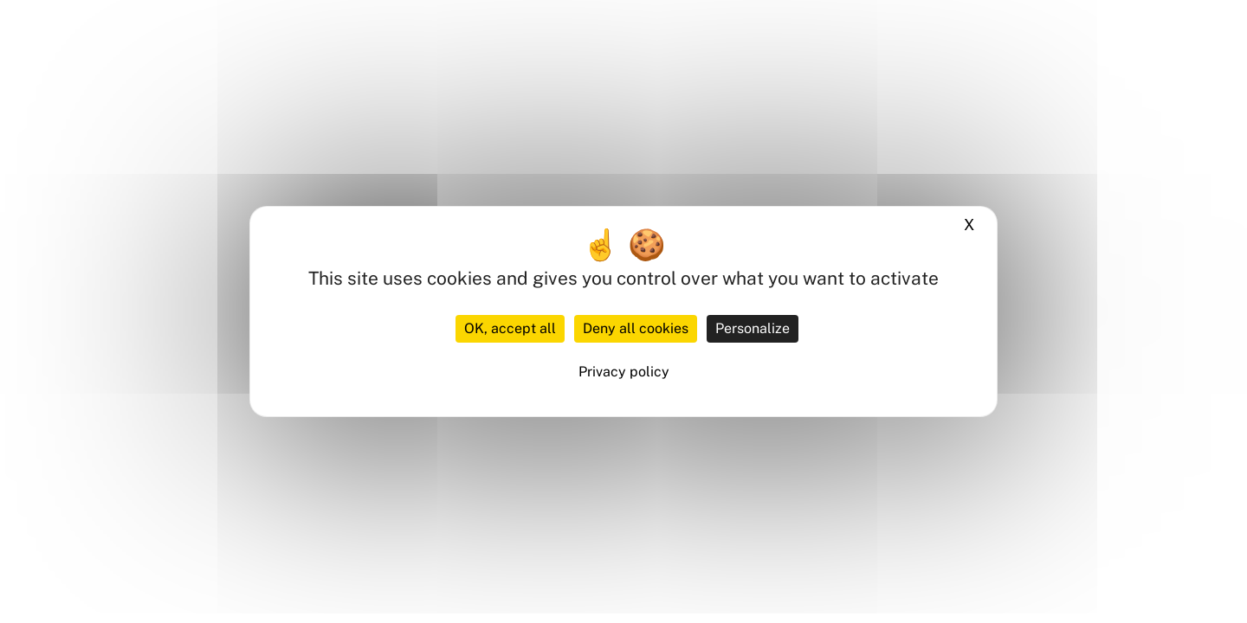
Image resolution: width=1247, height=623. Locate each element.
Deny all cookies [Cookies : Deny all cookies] (635, 328)
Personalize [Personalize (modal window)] (752, 328)
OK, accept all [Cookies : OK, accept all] (510, 328)
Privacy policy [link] (623, 371)
